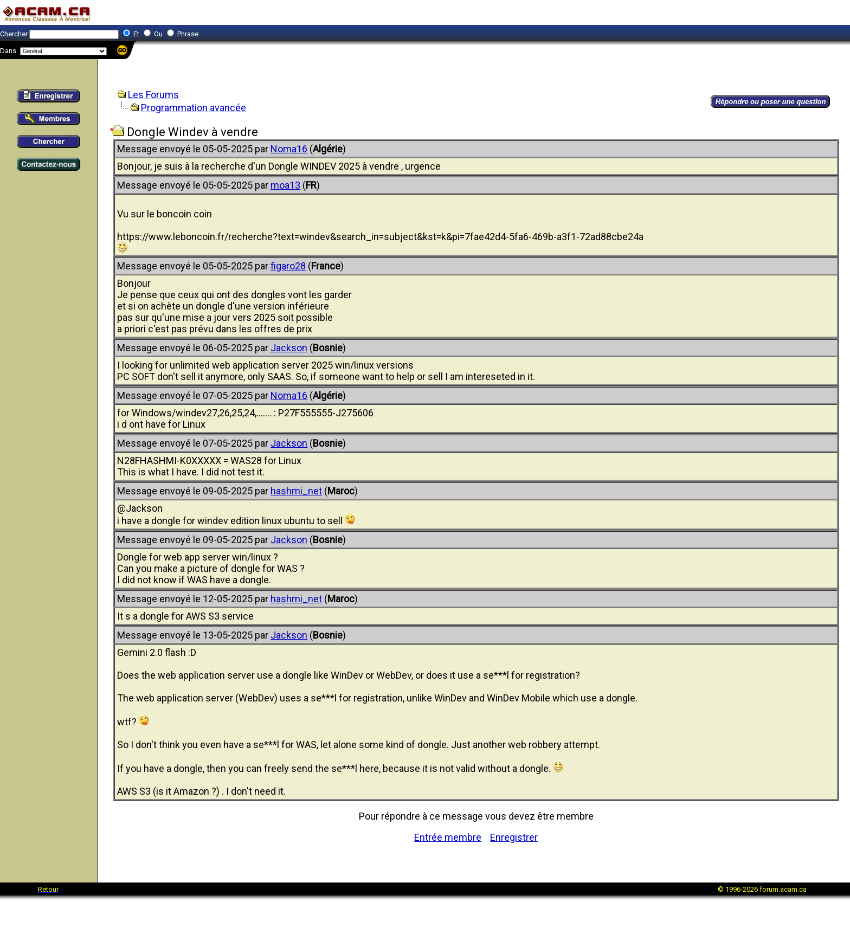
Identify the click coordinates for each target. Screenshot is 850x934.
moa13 (285, 185)
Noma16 (289, 148)
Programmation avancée (193, 107)
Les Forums (153, 94)
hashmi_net (296, 491)
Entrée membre (447, 837)
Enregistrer (514, 837)
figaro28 (288, 266)
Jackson (289, 347)
